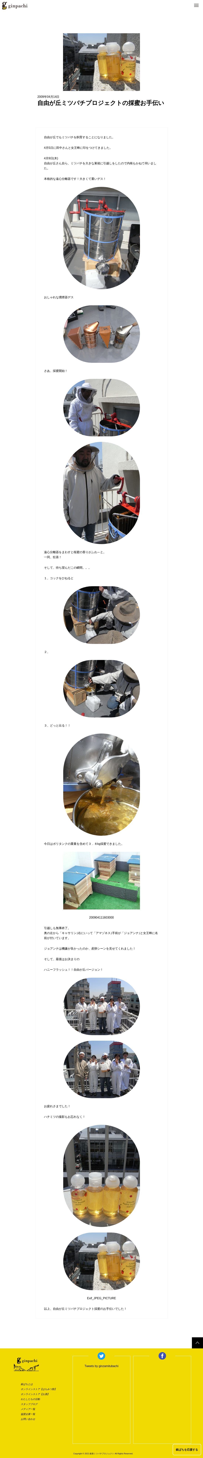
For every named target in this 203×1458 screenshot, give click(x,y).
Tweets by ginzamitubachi (101, 1366)
